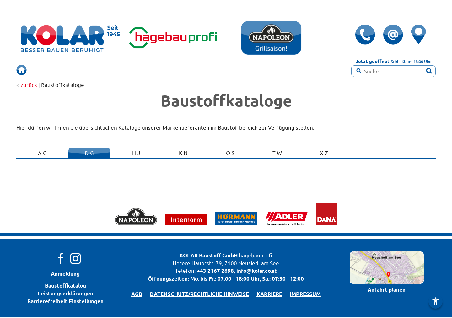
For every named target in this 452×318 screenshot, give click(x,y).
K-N (183, 153)
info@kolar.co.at (256, 271)
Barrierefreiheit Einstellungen (65, 302)
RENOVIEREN (208, 70)
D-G (89, 153)
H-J (136, 153)
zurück (29, 85)
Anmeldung (65, 274)
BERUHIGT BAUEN (104, 70)
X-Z (324, 153)
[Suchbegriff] (393, 71)
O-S (230, 153)
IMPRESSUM (305, 294)
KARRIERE (269, 294)
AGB (136, 294)
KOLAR (189, 256)
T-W (277, 153)
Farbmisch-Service (264, 70)
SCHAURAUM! (160, 70)
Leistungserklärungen (65, 294)
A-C (42, 153)
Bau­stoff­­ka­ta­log (65, 286)
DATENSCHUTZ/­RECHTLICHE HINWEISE (199, 294)
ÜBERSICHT (51, 70)
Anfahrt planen (387, 290)
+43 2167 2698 (215, 271)
